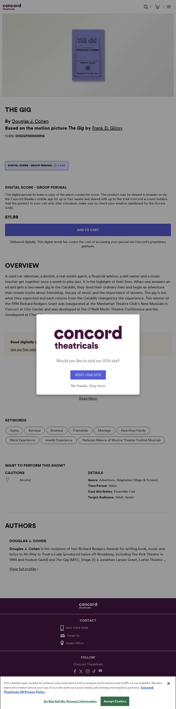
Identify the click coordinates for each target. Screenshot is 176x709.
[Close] (169, 687)
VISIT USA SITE (88, 375)
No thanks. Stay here (88, 386)
